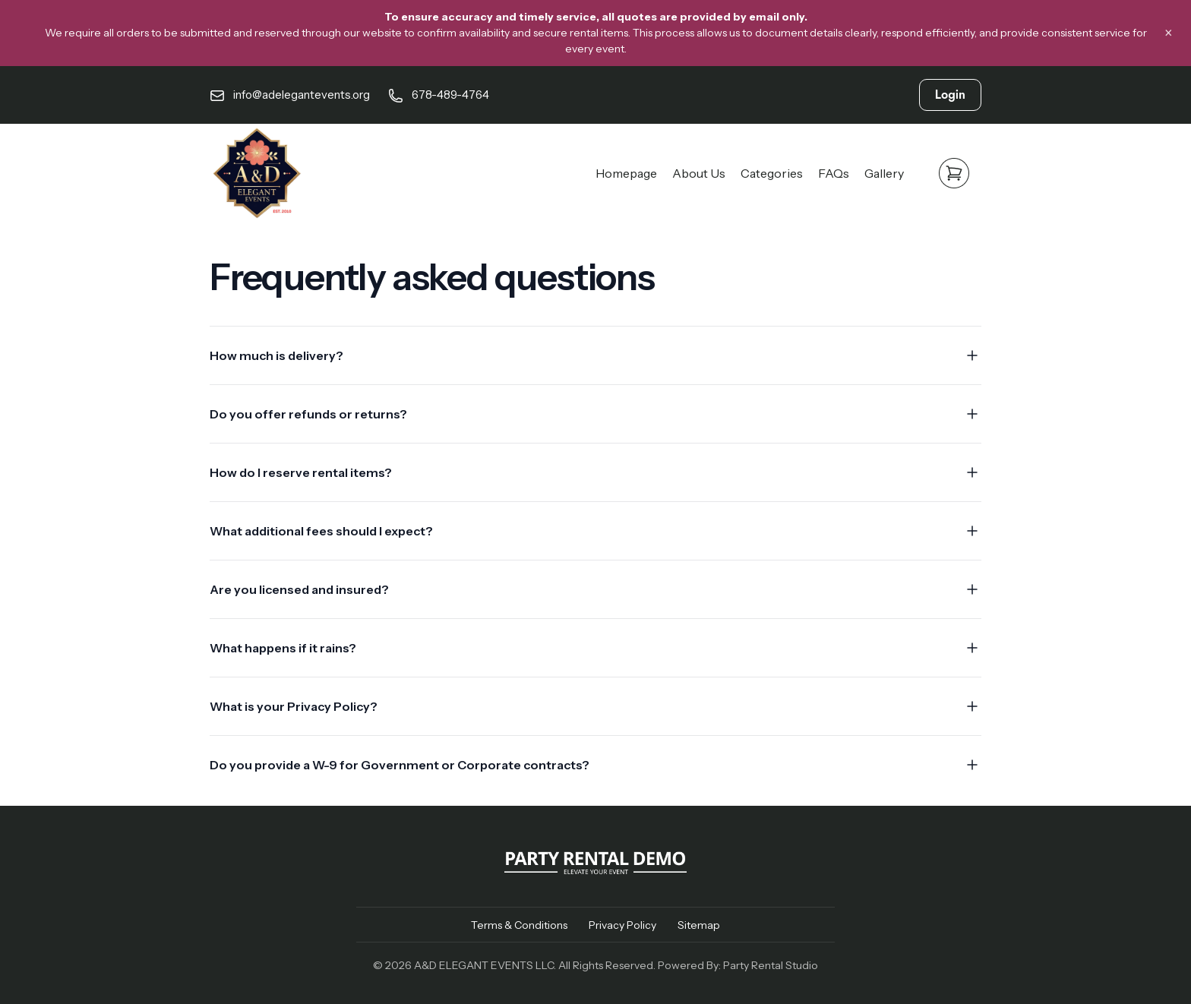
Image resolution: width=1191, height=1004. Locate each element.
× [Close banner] (1168, 33)
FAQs (833, 173)
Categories (772, 173)
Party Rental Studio (770, 965)
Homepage (626, 173)
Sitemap (699, 925)
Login (950, 94)
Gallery (884, 173)
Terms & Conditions (519, 925)
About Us (698, 173)
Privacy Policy (622, 925)
